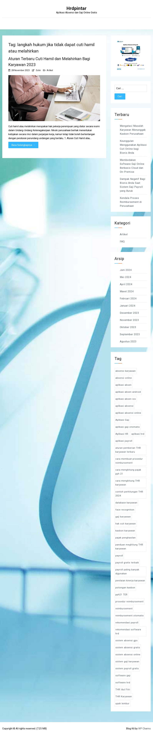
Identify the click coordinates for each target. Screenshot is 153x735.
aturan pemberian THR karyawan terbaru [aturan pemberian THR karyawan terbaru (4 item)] (128, 450)
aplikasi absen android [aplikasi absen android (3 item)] (128, 392)
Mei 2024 (125, 277)
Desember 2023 (129, 312)
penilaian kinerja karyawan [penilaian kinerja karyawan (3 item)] (130, 580)
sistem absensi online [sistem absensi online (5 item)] (127, 654)
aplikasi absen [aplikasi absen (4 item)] (123, 385)
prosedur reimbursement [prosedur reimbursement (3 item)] (129, 601)
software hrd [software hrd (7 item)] (122, 682)
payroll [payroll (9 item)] (119, 555)
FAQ (122, 241)
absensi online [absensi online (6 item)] (123, 378)
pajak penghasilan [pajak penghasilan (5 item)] (125, 537)
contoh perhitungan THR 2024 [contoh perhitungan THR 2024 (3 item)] (129, 493)
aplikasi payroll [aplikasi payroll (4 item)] (123, 441)
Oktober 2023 (128, 327)
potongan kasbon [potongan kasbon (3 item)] (125, 587)
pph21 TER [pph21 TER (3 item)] (121, 594)
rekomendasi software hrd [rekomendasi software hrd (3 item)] (128, 631)
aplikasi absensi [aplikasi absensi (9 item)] (124, 406)
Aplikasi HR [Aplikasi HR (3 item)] (121, 434)
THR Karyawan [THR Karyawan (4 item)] (123, 696)
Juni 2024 (126, 270)
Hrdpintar (76, 8)
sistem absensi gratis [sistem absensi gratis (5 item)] (127, 647)
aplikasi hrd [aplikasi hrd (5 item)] (137, 434)
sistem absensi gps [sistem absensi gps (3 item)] (126, 640)
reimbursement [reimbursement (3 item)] (124, 608)
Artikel (50, 70)
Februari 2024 (128, 298)
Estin (38, 70)
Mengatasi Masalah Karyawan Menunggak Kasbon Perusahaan (133, 129)
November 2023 (129, 320)
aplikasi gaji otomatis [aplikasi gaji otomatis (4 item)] (127, 427)
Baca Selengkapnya (23, 145)
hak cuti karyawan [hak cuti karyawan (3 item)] (125, 523)
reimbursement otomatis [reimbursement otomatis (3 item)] (129, 615)
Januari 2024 (127, 305)
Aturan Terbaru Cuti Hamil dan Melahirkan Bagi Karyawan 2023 (49, 61)
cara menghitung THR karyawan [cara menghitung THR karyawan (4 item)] (127, 482)
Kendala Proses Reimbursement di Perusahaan (131, 202)
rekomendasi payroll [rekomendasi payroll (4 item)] (126, 622)
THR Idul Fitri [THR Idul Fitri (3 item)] (122, 689)
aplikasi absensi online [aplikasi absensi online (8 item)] (128, 413)
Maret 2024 (127, 291)
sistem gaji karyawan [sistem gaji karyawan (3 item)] (127, 661)
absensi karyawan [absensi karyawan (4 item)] (125, 371)
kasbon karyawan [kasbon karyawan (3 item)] (125, 530)
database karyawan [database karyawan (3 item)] (126, 502)
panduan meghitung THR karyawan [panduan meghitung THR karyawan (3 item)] (129, 546)
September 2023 (130, 334)
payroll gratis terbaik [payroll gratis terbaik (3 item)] (127, 562)
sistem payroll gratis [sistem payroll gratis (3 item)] (127, 668)
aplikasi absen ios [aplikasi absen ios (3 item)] (125, 399)
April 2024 (126, 284)
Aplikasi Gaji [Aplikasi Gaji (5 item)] (122, 420)
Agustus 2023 (128, 341)
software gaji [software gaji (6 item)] (122, 675)
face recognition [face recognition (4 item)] (124, 509)
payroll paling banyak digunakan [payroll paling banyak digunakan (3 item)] (127, 571)
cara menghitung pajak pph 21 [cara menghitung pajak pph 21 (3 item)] (128, 471)
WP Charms (144, 728)
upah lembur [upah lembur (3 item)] (122, 703)
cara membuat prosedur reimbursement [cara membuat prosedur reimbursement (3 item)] (129, 460)
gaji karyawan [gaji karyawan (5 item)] (123, 516)
